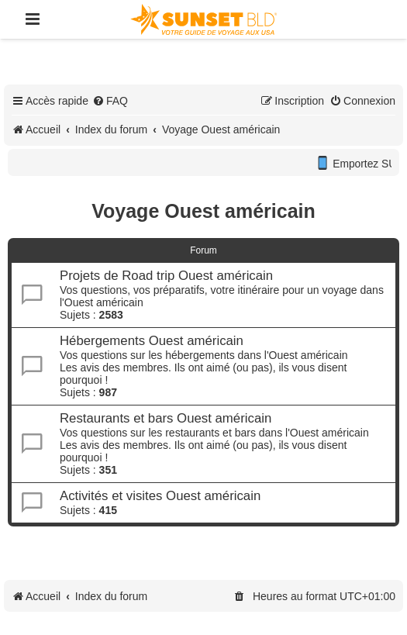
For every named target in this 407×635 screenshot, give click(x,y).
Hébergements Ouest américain (151, 340)
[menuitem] (110, 101)
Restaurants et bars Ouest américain (165, 418)
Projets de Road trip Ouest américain (166, 275)
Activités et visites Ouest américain (160, 495)
